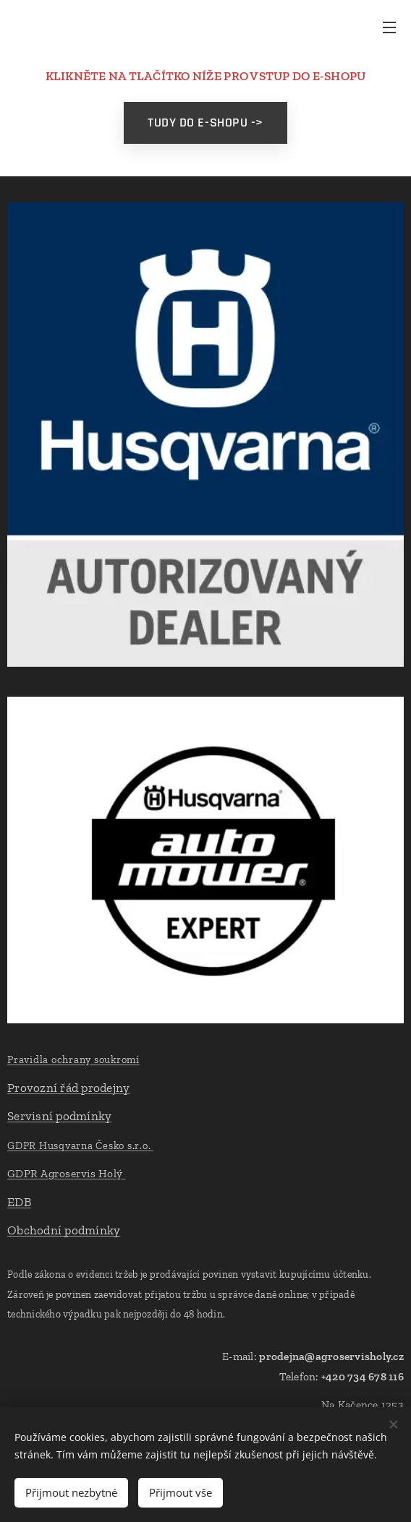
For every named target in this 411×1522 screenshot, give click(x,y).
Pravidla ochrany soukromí (73, 1059)
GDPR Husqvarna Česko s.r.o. (80, 1145)
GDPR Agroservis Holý (66, 1173)
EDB (19, 1202)
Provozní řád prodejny (68, 1087)
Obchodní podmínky (63, 1230)
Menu (389, 27)
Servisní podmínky (59, 1116)
